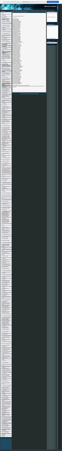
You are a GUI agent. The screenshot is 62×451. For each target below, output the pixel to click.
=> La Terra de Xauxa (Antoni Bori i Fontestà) (6, 379)
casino (48, 38)
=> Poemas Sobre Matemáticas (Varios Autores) (6, 325)
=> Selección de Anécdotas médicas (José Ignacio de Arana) (6, 303)
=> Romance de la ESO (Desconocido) (5, 295)
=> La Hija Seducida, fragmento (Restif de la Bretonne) (6, 88)
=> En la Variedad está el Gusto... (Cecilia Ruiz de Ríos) (6, 73)
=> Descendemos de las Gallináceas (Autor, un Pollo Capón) (6, 400)
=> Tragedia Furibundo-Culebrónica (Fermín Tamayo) (6, 369)
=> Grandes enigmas (5, 331)
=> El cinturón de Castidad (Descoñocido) (6, 340)
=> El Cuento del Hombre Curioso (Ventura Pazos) (6, 128)
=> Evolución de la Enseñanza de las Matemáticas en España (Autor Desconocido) (6, 424)
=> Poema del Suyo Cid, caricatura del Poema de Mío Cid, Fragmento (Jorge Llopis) (6, 170)
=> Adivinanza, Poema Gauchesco (5, 289)
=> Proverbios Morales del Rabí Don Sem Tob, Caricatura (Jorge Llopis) (7, 250)
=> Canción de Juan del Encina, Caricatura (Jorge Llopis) (6, 335)
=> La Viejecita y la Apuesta (6, 234)
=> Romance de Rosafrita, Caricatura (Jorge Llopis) (6, 321)
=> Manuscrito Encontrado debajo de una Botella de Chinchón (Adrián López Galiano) (6, 245)
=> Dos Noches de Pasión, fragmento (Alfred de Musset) (6, 69)
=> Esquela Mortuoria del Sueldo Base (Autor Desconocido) (5, 421)
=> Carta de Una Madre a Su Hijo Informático (6, 260)
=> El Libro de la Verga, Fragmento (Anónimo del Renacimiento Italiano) (5, 215)
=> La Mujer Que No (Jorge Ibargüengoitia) (6, 145)
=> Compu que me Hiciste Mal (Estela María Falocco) (6, 352)
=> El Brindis (4, 60)
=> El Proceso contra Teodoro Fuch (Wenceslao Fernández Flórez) (6, 404)
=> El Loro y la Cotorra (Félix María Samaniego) (6, 178)
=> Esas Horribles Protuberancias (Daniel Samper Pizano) (6, 358)
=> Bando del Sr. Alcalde (5, 240)
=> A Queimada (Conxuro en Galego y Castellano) (6, 398)
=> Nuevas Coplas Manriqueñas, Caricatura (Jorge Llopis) (6, 189)
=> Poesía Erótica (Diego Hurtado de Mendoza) (5, 90)
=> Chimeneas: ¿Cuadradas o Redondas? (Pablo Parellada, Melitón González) (6, 111)
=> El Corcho (4, 360)
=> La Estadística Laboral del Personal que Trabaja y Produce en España (7, 115)
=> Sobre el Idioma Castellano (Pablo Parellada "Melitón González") (6, 367)
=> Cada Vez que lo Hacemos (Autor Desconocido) (6, 396)
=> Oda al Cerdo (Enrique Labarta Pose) (6, 262)
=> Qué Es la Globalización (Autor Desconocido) (6, 426)
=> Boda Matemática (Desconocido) (5, 301)
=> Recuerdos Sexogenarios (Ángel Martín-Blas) (6, 266)
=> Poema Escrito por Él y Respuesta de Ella (6, 285)
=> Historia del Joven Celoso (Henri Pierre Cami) (6, 232)
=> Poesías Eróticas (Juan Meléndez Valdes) (6, 92)
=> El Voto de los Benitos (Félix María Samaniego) (6, 252)
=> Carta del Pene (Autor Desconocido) (5, 410)
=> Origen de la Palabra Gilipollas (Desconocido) (5, 312)
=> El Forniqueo (4, 180)
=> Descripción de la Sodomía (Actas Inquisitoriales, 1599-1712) (6, 67)
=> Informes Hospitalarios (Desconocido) (6, 310)
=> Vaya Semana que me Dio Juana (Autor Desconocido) (6, 428)
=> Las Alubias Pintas (5, 362)
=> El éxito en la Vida (5, 201)
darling (48, 42)
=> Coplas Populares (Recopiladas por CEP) (5, 327)
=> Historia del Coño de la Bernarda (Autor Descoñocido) (6, 371)
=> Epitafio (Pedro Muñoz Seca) (7, 242)
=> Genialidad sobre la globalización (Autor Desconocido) (5, 408)
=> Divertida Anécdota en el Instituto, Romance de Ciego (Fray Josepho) (6, 138)
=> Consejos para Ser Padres (6, 195)
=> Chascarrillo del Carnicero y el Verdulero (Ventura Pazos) (6, 183)
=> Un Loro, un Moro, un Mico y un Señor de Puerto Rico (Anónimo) (6, 79)
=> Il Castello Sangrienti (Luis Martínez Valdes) (6, 164)
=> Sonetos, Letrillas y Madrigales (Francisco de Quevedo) (6, 96)
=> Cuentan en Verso (5, 381)
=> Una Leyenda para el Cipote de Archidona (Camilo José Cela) (6, 36)
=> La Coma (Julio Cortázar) (6, 316)
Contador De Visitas (52, 38)
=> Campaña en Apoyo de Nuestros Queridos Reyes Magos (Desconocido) (6, 306)
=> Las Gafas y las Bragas (6, 205)
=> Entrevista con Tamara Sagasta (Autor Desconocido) (6, 406)
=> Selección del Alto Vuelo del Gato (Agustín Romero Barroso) (6, 94)
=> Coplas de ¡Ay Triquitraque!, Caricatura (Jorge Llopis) (6, 207)
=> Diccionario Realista (5, 329)
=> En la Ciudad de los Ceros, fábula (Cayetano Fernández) (6, 172)
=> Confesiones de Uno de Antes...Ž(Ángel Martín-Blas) (6, 264)
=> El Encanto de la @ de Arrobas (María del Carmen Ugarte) (6, 415)
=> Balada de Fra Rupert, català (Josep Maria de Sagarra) (7, 348)
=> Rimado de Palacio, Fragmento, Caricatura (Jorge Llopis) (6, 228)
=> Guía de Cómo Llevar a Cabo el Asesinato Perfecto (7, 236)
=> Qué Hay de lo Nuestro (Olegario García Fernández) (6, 356)
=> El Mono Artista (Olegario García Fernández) (6, 350)
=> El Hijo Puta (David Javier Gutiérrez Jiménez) (6, 283)
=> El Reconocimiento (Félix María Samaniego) (6, 333)
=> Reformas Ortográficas (6, 25)
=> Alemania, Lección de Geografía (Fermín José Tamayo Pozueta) (7, 101)
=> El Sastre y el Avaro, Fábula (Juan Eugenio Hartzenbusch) (6, 168)
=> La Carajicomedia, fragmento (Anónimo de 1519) (7, 132)
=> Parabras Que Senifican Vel (6, 270)
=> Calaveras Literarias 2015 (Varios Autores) (6, 389)
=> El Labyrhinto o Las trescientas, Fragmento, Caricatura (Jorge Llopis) (5, 220)
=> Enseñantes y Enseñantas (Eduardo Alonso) (6, 130)
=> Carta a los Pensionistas (6, 193)
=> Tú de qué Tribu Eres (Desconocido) (5, 346)
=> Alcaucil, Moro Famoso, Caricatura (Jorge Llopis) (6, 280)
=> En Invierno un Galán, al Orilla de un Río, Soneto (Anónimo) (6, 391)
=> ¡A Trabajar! (4, 209)
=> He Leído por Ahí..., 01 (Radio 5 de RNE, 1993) (6, 230)
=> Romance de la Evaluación (6, 31)
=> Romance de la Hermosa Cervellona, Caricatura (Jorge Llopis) (6, 297)
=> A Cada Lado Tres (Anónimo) (7, 98)
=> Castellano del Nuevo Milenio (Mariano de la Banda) (7, 119)
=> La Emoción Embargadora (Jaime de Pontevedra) (6, 134)
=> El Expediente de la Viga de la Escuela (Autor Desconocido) (6, 419)
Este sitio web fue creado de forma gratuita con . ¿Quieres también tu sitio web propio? (31, 2)
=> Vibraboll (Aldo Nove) (5, 268)
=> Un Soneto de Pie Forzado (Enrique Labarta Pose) (6, 308)
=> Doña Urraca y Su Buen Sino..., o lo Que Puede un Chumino (6, 122)
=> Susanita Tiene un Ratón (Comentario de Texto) (6, 40)
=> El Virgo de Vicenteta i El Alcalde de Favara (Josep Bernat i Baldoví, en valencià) (6, 56)
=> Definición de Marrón (5, 151)
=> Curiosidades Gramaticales (6, 385)
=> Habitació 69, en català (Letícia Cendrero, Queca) (6, 136)
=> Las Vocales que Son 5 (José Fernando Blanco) (7, 48)
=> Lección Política (5, 77)
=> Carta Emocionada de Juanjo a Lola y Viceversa (7, 63)
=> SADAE (3, 191)
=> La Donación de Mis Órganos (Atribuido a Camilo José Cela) (7, 199)
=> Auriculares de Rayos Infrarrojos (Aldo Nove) (5, 222)
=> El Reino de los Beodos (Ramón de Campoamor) (6, 375)
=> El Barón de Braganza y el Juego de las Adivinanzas (6, 81)
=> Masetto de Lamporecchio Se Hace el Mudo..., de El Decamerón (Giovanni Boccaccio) (7, 143)
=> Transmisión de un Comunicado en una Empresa (6, 107)
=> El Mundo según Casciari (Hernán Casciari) (6, 203)
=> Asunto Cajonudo (5, 238)
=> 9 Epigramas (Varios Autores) (7, 274)
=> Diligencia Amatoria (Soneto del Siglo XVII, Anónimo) (6, 54)
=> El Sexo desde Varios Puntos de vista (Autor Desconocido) (7, 417)
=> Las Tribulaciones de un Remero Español (6, 38)
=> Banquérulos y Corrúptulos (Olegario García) (6, 377)
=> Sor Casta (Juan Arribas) (6, 299)
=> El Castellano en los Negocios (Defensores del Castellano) (6, 413)
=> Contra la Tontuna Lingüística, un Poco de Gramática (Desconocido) (6, 323)
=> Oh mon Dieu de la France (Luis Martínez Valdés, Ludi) (6, 402)
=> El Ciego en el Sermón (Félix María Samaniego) (6, 293)
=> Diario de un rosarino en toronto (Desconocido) (6, 387)
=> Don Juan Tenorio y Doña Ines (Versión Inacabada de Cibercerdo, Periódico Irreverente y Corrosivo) (6, 318)
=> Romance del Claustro (6, 33)
